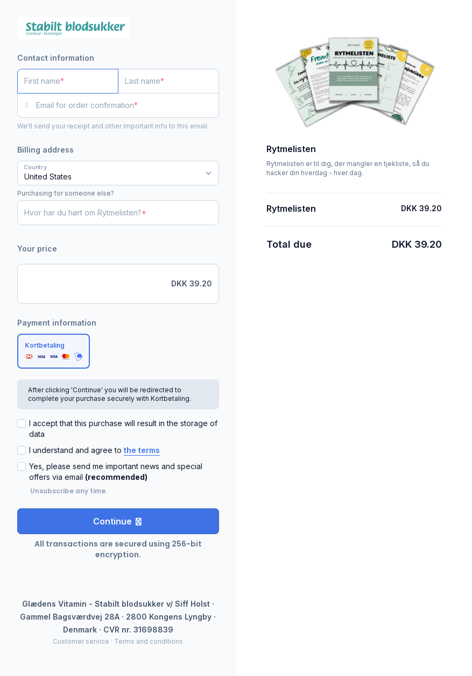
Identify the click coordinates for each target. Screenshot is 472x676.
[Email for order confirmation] (127, 105)
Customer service (81, 641)
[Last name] (168, 81)
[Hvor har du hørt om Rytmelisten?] (118, 213)
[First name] (68, 81)
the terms (142, 450)
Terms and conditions (148, 641)
